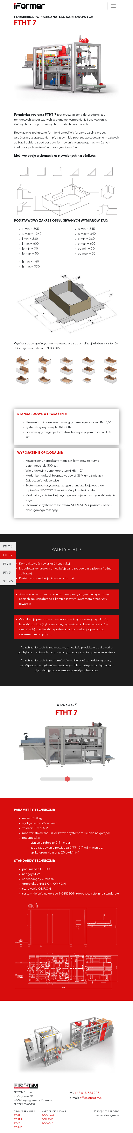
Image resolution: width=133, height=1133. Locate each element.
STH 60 (8, 581)
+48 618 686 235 (87, 1093)
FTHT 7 (7, 555)
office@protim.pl (91, 1098)
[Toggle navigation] (113, 6)
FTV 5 (7, 572)
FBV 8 (7, 563)
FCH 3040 (47, 1119)
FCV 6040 (47, 1123)
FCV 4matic (48, 1115)
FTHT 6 (7, 546)
